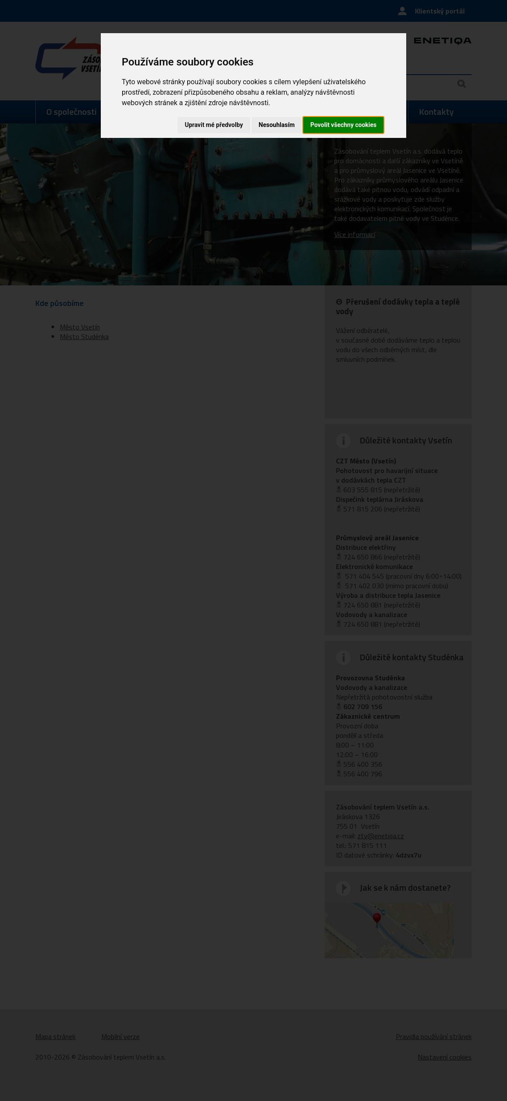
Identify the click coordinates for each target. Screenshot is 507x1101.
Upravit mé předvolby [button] (214, 124)
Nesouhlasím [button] (277, 124)
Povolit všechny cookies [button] (343, 124)
